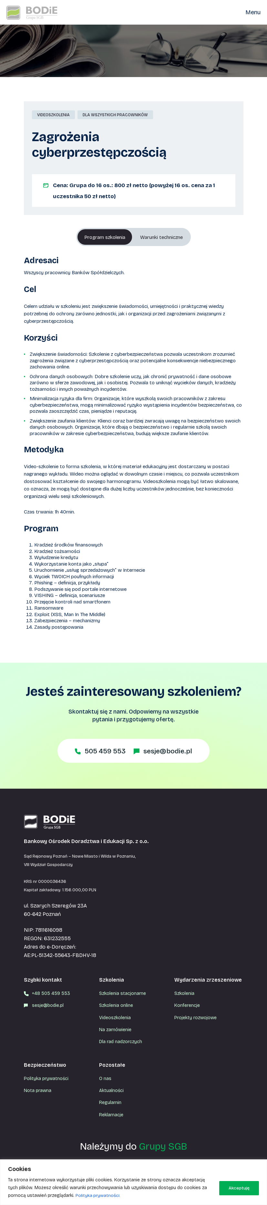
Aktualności (111, 1090)
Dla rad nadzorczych (120, 1041)
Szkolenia (184, 993)
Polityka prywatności (46, 1078)
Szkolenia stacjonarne (122, 993)
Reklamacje (111, 1115)
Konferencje (187, 1005)
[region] (133, 1182)
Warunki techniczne (165, 237)
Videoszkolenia (115, 1017)
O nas (105, 1078)
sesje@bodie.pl (169, 751)
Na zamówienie (115, 1029)
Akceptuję (238, 1187)
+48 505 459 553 (51, 993)
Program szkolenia (101, 237)
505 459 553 (103, 751)
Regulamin (110, 1102)
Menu (253, 12)
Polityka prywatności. (98, 1195)
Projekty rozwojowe (195, 1017)
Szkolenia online (116, 1005)
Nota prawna (37, 1090)
